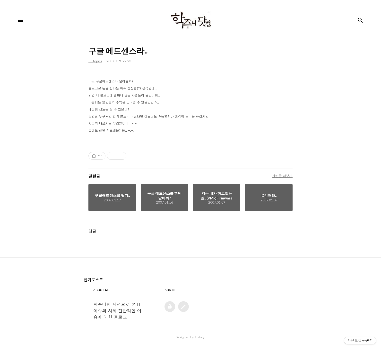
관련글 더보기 (282, 175)
